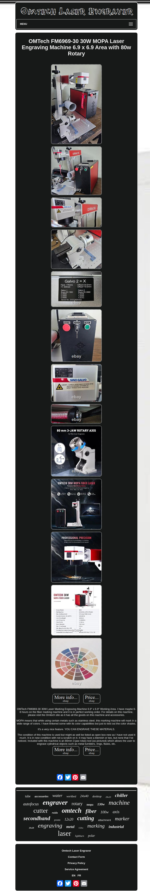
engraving (50, 825)
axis (116, 811)
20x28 (31, 828)
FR (79, 875)
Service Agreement (76, 869)
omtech (72, 810)
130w (101, 804)
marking (96, 826)
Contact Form (76, 856)
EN (73, 875)
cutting (85, 818)
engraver (55, 802)
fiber (91, 811)
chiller (121, 795)
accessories (41, 796)
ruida (55, 812)
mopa (90, 804)
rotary (77, 803)
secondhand (36, 818)
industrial (116, 827)
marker (122, 818)
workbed (71, 796)
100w (104, 812)
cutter (40, 810)
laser (64, 833)
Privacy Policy (76, 863)
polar (91, 835)
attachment (104, 820)
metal (70, 827)
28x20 (108, 797)
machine (119, 802)
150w (80, 828)
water (57, 795)
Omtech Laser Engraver (76, 850)
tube (28, 796)
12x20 (68, 819)
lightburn (79, 836)
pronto (57, 820)
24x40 (84, 796)
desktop (97, 796)
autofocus (31, 804)
